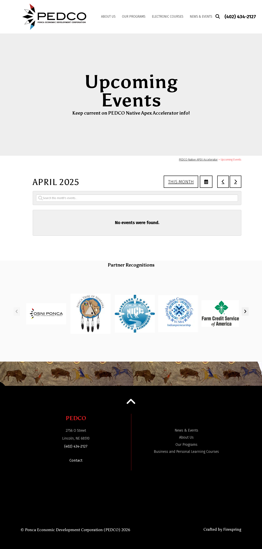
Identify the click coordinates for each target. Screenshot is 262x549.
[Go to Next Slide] (245, 311)
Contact (75, 460)
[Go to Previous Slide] (16, 311)
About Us (108, 16)
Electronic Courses (167, 16)
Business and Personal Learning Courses (186, 451)
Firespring (232, 529)
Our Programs (133, 16)
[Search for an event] (137, 198)
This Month (181, 181)
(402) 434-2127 (240, 16)
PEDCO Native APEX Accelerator (198, 159)
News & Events (201, 16)
